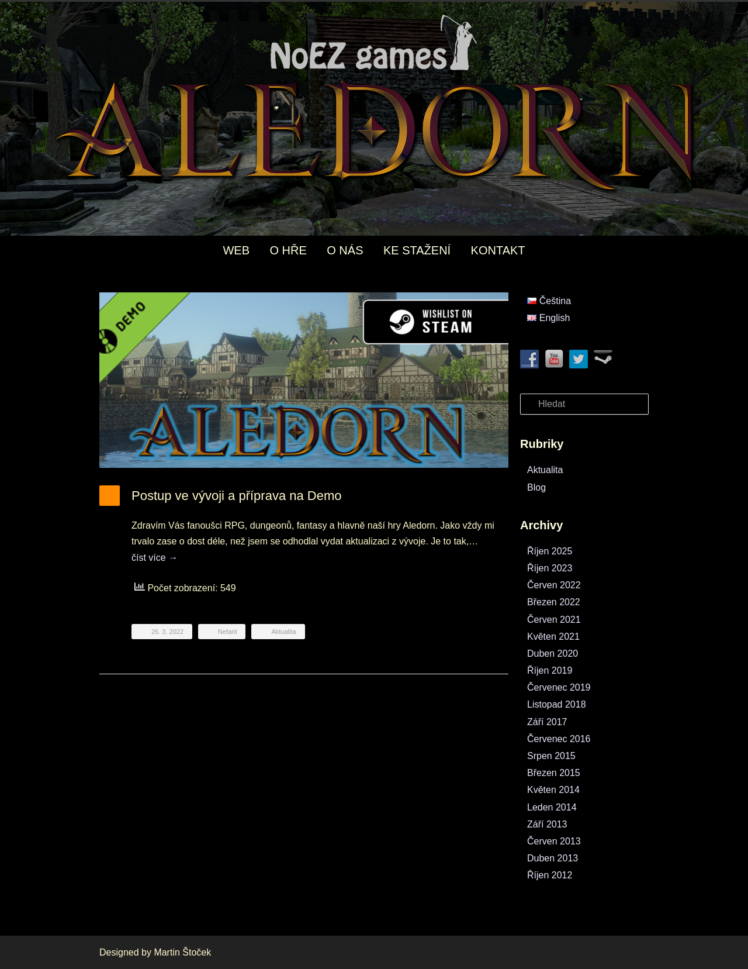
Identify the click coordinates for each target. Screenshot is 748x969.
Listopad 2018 (556, 704)
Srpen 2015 (551, 756)
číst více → (154, 558)
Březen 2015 (553, 773)
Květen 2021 (553, 637)
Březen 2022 (553, 602)
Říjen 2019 (549, 670)
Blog (536, 487)
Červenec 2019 (559, 687)
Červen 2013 (554, 841)
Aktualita (283, 631)
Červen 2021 (554, 620)
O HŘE (287, 250)
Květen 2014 (553, 790)
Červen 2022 (554, 585)
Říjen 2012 (549, 875)
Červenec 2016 (559, 739)
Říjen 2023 (549, 568)
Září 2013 (547, 824)
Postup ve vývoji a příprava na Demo (236, 495)
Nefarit (227, 631)
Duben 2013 (552, 858)
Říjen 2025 (549, 551)
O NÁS (345, 250)
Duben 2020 (552, 653)
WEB (236, 250)
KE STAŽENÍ (417, 250)
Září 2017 (547, 722)
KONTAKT (498, 250)
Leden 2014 (552, 807)
